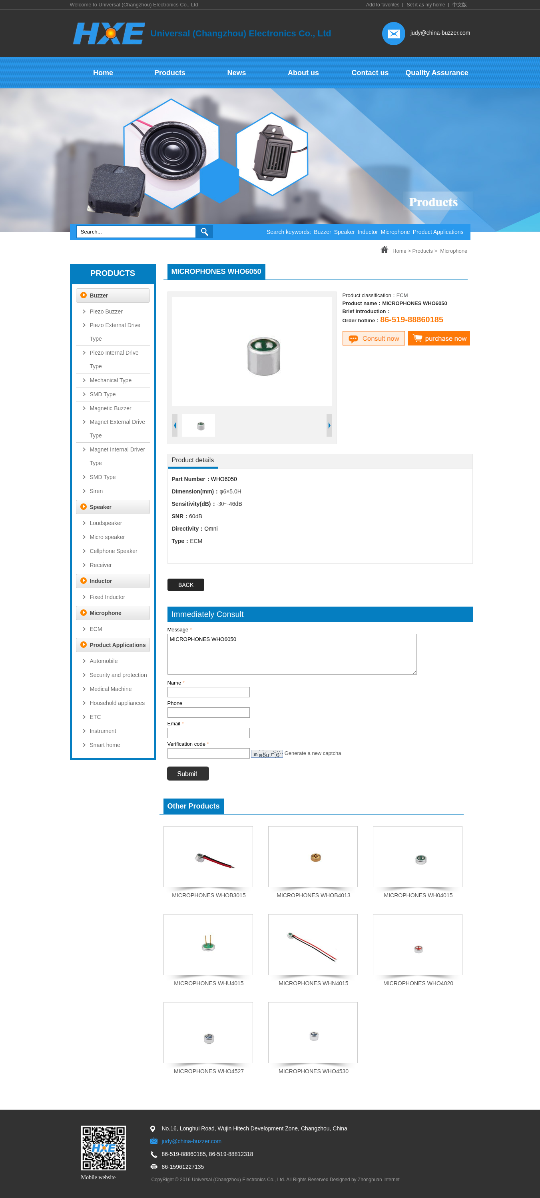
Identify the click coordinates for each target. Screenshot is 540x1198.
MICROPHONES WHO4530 (314, 1071)
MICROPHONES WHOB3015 (208, 895)
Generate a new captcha (313, 753)
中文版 (459, 5)
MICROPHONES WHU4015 (208, 983)
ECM (402, 295)
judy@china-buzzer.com (440, 33)
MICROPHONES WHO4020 (418, 983)
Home (399, 251)
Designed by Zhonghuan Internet (365, 1179)
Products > (425, 251)
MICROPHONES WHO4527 (209, 1071)
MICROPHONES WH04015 (418, 895)
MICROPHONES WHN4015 (313, 983)
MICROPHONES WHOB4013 (313, 895)
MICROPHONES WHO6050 (292, 654)
